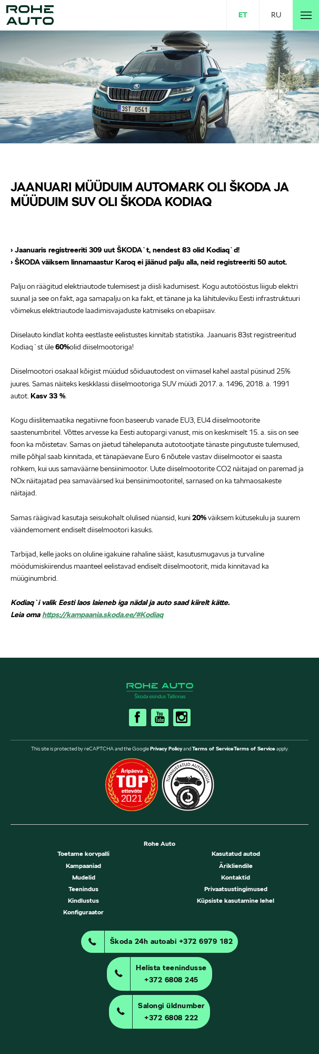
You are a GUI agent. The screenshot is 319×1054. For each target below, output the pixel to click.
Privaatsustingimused (235, 889)
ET (242, 14)
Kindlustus (83, 900)
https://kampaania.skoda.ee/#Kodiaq (102, 614)
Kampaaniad (83, 866)
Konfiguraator (83, 912)
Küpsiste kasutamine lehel (235, 900)
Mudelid (83, 877)
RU (276, 15)
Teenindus (83, 889)
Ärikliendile (236, 866)
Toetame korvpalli (83, 853)
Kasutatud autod (236, 853)
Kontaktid (235, 877)
